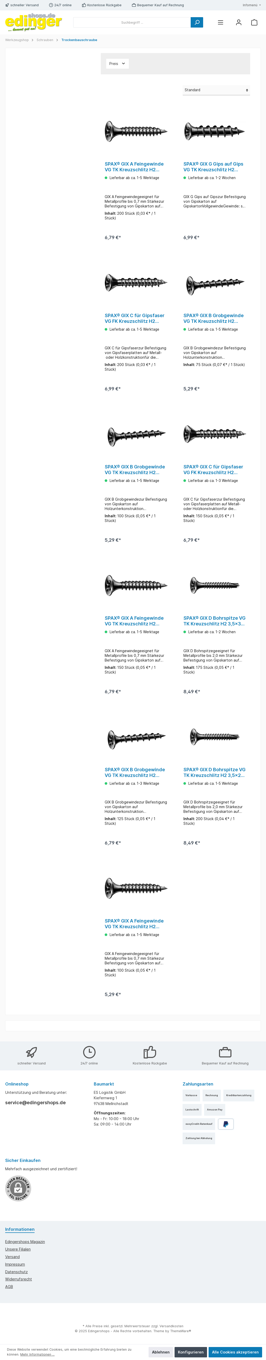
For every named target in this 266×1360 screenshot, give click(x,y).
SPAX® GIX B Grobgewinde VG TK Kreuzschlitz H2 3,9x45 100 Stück (135, 471)
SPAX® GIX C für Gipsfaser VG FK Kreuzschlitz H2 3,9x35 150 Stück (213, 471)
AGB (9, 1286)
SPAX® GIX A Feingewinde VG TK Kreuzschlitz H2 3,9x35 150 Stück (134, 623)
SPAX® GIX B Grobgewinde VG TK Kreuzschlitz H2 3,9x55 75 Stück (213, 319)
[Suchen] (197, 22)
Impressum (15, 1264)
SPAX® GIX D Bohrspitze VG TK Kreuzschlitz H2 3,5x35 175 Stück (214, 623)
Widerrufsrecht (18, 1279)
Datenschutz (16, 1272)
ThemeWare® (180, 1331)
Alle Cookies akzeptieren (235, 1352)
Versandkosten (171, 1326)
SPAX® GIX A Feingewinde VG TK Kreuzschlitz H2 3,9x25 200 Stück (134, 167)
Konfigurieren (191, 1352)
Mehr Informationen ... (37, 1354)
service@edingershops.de (35, 1102)
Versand (12, 1256)
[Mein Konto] (238, 22)
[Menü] (220, 22)
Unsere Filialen (18, 1249)
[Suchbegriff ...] (132, 22)
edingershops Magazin (25, 1241)
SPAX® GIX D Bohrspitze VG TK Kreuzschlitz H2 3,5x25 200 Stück (214, 775)
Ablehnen (161, 1352)
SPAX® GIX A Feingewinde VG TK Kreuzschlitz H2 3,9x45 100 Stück (134, 928)
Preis (117, 63)
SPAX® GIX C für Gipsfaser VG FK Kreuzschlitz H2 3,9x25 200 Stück (134, 319)
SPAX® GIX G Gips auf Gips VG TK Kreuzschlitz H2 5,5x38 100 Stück (213, 167)
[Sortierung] (216, 90)
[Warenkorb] (254, 22)
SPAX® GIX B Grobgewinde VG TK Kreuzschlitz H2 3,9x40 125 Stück (135, 775)
